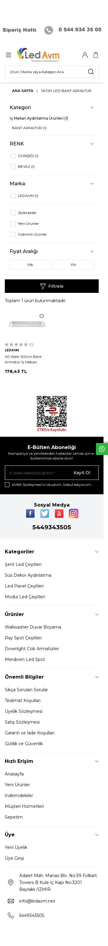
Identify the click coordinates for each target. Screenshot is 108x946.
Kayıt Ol (82, 472)
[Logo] (46, 55)
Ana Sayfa (22, 90)
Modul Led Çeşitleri (25, 596)
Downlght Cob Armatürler (32, 648)
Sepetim (14, 817)
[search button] (91, 72)
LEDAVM (12, 350)
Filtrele (52, 286)
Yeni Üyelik (16, 847)
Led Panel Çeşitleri (24, 586)
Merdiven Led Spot (25, 659)
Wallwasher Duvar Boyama (33, 627)
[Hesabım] (85, 55)
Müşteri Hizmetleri (24, 806)
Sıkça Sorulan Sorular (26, 689)
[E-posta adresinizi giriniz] (52, 473)
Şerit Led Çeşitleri (23, 564)
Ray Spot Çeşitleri (23, 638)
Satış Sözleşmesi (22, 722)
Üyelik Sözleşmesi (23, 711)
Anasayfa (14, 774)
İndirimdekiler (19, 795)
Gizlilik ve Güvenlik (24, 743)
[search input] (52, 72)
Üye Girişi (14, 858)
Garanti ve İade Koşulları (29, 733)
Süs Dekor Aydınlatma (28, 575)
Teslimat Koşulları (22, 700)
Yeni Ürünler (17, 784)
